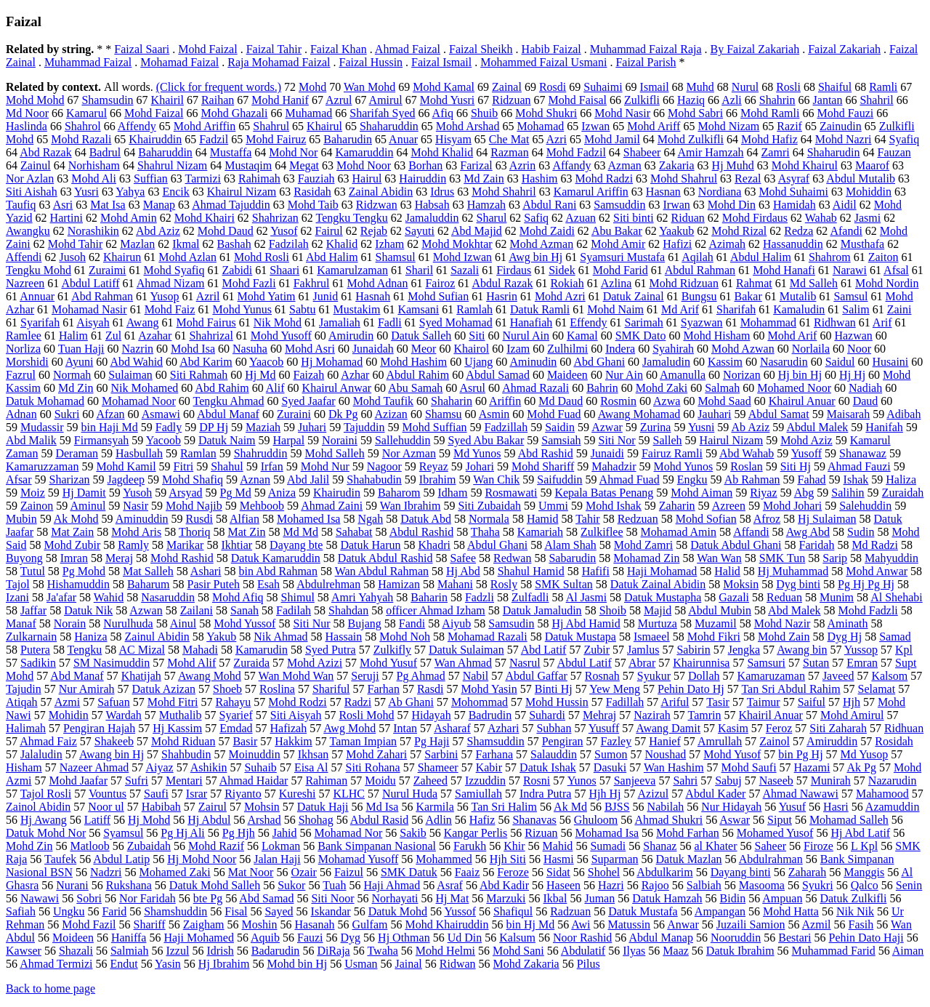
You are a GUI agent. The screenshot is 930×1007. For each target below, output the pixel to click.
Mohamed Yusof (775, 833)
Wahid (109, 597)
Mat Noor (251, 872)
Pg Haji (431, 741)
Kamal (582, 335)
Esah (268, 584)
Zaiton (883, 257)
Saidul (840, 362)
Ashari (206, 571)
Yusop (164, 296)
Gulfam (370, 924)
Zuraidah (903, 492)
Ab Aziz (750, 427)
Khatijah (141, 676)
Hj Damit (84, 492)
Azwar (607, 427)
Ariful (674, 702)
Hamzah (486, 204)
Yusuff (604, 728)
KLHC (349, 793)
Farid (114, 911)
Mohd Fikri (713, 636)
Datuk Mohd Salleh (214, 885)
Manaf (21, 623)
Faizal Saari (141, 49)
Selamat (877, 689)
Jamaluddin (432, 218)
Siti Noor (332, 898)
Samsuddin (619, 204)
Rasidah (312, 191)
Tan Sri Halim (504, 807)
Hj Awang (43, 820)
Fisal (236, 911)
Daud (865, 401)
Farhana (495, 754)
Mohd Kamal (443, 87)
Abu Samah (415, 388)
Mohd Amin (128, 218)
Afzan (110, 414)
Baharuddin (165, 152)
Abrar (641, 663)
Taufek (60, 859)
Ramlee (23, 335)
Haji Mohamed (198, 937)
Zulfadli (530, 597)
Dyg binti (798, 584)
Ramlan (198, 453)
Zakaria (677, 165)
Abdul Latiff (90, 283)
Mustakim (357, 309)
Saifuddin (559, 479)
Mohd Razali (81, 139)
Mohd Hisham (716, 335)
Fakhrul (312, 283)
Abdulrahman (771, 859)
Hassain (344, 636)
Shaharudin (833, 152)
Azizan (391, 414)
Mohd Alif (191, 663)
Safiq (536, 218)
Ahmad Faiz (48, 741)
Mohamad (540, 126)
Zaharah (807, 872)
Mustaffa (230, 152)
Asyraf (794, 178)
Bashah (234, 244)
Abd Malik (31, 440)
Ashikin (208, 767)
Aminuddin (142, 519)
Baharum (148, 584)
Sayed (278, 911)
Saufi (156, 793)
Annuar (37, 296)
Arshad (263, 820)
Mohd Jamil (612, 139)
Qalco (864, 885)
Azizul (653, 793)
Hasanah (314, 924)
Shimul (298, 597)
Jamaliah (339, 322)
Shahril (876, 100)
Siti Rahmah (199, 375)
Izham (389, 244)
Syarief (236, 715)
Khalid (342, 244)
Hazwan (853, 335)
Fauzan (894, 152)
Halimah (26, 728)
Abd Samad (266, 898)
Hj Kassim (177, 728)
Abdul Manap (660, 937)
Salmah (722, 388)
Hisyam (453, 139)
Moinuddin (254, 754)
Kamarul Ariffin (591, 191)
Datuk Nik (88, 610)
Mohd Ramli (769, 113)
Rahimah (259, 178)
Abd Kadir (504, 885)
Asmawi (161, 414)
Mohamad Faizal (179, 62)
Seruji (365, 676)
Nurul (745, 87)
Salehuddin (865, 506)
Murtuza (657, 623)
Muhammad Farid (834, 950)
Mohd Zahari (376, 754)
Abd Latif (544, 649)
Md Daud (560, 401)
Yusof (283, 231)
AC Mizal (141, 649)
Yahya (130, 191)
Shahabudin (374, 479)
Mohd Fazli (248, 283)
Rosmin (618, 401)
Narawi (850, 270)
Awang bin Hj (111, 754)
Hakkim (293, 741)
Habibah (161, 807)
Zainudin (841, 126)
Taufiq (21, 204)
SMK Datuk (409, 872)
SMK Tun (782, 558)
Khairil (167, 100)
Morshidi (27, 362)
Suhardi (547, 715)
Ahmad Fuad (629, 479)
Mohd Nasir (622, 113)
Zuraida (251, 663)
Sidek (562, 270)
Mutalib (798, 296)
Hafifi (596, 571)
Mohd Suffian (435, 427)
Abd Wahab (746, 453)
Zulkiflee (602, 532)
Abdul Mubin (719, 610)
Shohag (316, 820)
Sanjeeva (635, 780)
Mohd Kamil (125, 466)
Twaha (382, 950)
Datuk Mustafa (643, 911)
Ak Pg (861, 767)
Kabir (489, 767)
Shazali (76, 950)
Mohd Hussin (557, 702)
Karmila (434, 807)
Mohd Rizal (739, 231)
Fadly (168, 427)
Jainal (408, 964)
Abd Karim (205, 362)
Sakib (413, 833)
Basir (244, 741)
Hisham (24, 767)
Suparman (615, 859)
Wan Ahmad (463, 663)
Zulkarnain (31, 636)
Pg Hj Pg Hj (866, 584)
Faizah (309, 375)
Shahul (227, 466)
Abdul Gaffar (536, 676)
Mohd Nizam (728, 126)
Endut (123, 964)
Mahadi (200, 649)
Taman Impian (363, 741)
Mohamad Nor (349, 833)
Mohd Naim (615, 309)
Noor (859, 348)
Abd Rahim (221, 388)
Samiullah (478, 793)
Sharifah (736, 309)
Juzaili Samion (750, 924)
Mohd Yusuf (388, 663)
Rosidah (894, 741)
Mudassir (42, 427)
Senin (909, 885)
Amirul (386, 100)
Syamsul (123, 833)
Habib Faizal (551, 49)
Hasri (836, 807)
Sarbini (441, 754)
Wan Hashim (674, 767)
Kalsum (517, 937)
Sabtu (302, 309)
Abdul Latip (121, 859)
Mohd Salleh (334, 453)
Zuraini (294, 414)
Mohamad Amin (678, 532)
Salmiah (129, 950)
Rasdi (430, 689)
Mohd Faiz (170, 309)
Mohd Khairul (805, 165)
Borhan (425, 165)
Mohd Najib (194, 506)
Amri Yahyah (362, 597)
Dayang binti (741, 872)
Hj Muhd (733, 165)
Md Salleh (814, 283)
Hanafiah (531, 322)
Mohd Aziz (806, 440)
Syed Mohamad (456, 322)
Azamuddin (892, 807)
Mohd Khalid (442, 152)
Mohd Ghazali (234, 113)
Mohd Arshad (468, 126)
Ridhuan (903, 728)
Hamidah (794, 204)
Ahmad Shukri (668, 820)
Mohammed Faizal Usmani (543, 62)
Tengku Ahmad (228, 401)
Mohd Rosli (261, 257)
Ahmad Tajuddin (231, 204)
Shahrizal (210, 335)
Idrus (442, 191)
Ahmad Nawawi (800, 793)
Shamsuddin (496, 741)
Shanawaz (862, 453)
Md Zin (75, 388)
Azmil (816, 924)
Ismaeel (652, 636)
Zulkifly (392, 649)
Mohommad (479, 702)
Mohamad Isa (607, 833)
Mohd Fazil (89, 924)
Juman (599, 898)
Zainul (35, 165)
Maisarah (848, 414)
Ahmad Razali (535, 388)
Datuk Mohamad (45, 401)
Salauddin (553, 754)
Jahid (284, 833)
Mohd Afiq (238, 597)
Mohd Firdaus (755, 218)
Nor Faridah (147, 898)
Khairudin (336, 492)
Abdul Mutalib (860, 178)
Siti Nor (616, 440)
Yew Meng (614, 689)
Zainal (507, 87)
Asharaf (452, 728)
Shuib (484, 113)
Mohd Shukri (546, 113)
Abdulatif (583, 950)
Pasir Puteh (213, 584)
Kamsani (418, 309)
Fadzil (213, 139)
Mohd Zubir (72, 545)
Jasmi (867, 218)
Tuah (334, 885)
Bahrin (602, 388)
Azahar (154, 335)
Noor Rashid (582, 937)
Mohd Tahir (75, 244)
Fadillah (625, 702)
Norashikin (93, 231)
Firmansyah (101, 440)
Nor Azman (409, 453)
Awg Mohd (349, 728)
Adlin (438, 820)
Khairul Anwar (337, 388)
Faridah (817, 545)
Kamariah (540, 532)
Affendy (137, 126)
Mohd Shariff (543, 466)
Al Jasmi (586, 597)
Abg (804, 492)
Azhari (503, 728)
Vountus (107, 793)
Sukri (67, 414)
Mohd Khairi (204, 218)
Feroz (779, 728)
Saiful (811, 702)
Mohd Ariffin (204, 126)
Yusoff (806, 453)
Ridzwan (376, 204)
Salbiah (704, 885)
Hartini (66, 218)
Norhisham (94, 165)
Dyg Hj (845, 636)
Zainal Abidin (381, 191)
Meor (424, 348)
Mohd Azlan (187, 257)
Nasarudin (784, 362)
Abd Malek (794, 610)
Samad (895, 636)
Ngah (370, 519)
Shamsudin (107, 100)
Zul (113, 335)
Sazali (464, 270)
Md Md (300, 532)
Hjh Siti (508, 859)
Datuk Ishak (547, 767)
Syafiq (904, 139)
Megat (304, 165)
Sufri (136, 780)
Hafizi (677, 244)
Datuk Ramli (540, 309)
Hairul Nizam (732, 440)
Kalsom (889, 676)
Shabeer (642, 152)
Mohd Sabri (695, 113)
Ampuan (782, 898)
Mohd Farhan (687, 833)
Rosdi (552, 87)
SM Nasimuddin (111, 663)
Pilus (588, 964)
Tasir (717, 702)
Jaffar (33, 610)
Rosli (788, 87)
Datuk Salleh (421, 335)
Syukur (654, 676)
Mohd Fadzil (576, 152)
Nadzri (106, 872)
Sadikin (38, 663)
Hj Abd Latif (860, 833)
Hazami (812, 767)
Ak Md (570, 807)
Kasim (733, 728)
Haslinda (26, 126)
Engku (692, 479)
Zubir (596, 649)
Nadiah (865, 388)
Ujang (478, 362)
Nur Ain (624, 375)
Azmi (67, 702)
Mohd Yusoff (281, 335)
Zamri (775, 152)
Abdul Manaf (228, 414)
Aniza (282, 492)
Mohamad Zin (646, 558)
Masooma (762, 885)
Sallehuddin (402, 440)
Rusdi (199, 519)
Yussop (861, 649)
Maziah (263, 427)
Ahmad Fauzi (859, 466)
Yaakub (676, 231)
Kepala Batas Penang (603, 492)
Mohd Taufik (383, 401)
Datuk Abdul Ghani (735, 545)
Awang (142, 322)
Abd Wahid (136, 362)
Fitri (184, 466)
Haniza (90, 636)
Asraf (450, 885)
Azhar (355, 375)
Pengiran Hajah (99, 728)
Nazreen (25, 283)
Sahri (685, 780)
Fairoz (440, 283)
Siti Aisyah (296, 715)
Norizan (742, 375)
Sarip (834, 558)
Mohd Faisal (578, 100)
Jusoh (72, 257)
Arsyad (185, 492)
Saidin (560, 427)
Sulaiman (130, 375)
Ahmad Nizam (171, 283)
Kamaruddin (364, 152)
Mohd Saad (724, 401)
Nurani (72, 885)
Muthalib (180, 715)
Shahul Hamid (531, 571)
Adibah (903, 414)
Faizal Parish (645, 62)
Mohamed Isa (309, 519)
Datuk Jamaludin (542, 610)
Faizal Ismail (441, 62)
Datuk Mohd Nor (46, 833)
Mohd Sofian (706, 519)
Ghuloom (596, 820)
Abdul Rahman (700, 270)
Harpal (289, 440)
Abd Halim (332, 257)
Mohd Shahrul (683, 178)
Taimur (763, 702)
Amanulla (682, 375)
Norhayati (395, 898)
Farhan (384, 689)
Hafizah (288, 728)
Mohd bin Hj (297, 964)
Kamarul (86, 113)
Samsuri (766, 663)
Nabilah (665, 807)
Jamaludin (666, 362)
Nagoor (384, 466)
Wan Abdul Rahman (382, 571)
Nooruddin (736, 937)
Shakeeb (114, 741)
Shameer (438, 767)
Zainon (36, 506)
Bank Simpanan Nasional (377, 846)
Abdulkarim (664, 872)
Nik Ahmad (280, 636)
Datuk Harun (370, 545)
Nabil (476, 676)
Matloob (89, 846)
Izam (518, 348)
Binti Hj (554, 689)
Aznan (255, 479)
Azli (731, 100)
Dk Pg (342, 414)
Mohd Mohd (35, 100)
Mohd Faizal (207, 49)
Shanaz (659, 846)
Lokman (281, 846)
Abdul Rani (549, 204)
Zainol (774, 741)
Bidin (733, 898)
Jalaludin (41, 754)
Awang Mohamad (639, 414)
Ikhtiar (236, 545)
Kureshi (297, 793)
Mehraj (599, 715)
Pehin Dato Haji (866, 937)
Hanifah (884, 427)
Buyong (24, 558)
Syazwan (702, 322)
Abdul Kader (715, 793)
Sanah (244, 610)
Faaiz (467, 872)
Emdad (235, 728)
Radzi (357, 702)
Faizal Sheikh (481, 49)
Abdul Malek (817, 427)
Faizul (348, 872)
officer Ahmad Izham (435, 610)
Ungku (69, 911)
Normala (489, 519)
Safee (463, 558)
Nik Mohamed (144, 388)
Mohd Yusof (732, 754)
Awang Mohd (209, 676)
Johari (480, 466)
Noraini (339, 440)
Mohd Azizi (314, 663)
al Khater (715, 846)
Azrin (522, 165)
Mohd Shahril (503, 191)
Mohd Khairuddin (446, 924)
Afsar (19, 479)
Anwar (683, 924)
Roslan (746, 466)
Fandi (412, 623)
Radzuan (570, 911)
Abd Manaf (76, 676)
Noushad (665, 754)
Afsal (896, 270)
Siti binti (633, 218)
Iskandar (331, 911)
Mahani (455, 584)
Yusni (701, 427)
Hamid (543, 519)
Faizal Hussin (371, 62)
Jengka (744, 649)
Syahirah (673, 348)
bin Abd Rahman (278, 571)
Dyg (351, 937)
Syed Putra (330, 649)
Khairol (471, 348)
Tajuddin (364, 427)
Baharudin (347, 139)
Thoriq (195, 532)
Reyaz (433, 466)
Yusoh (137, 492)
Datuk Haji (323, 807)
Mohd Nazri (843, 139)
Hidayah (430, 715)
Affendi (23, 257)
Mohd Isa (193, 348)
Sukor (291, 885)
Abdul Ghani (497, 545)
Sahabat (354, 532)
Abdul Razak (502, 283)
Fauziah (316, 178)
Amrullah (720, 741)
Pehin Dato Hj (691, 689)
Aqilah (697, 257)
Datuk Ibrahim (740, 950)
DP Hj (213, 427)
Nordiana (720, 191)
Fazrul (21, 375)
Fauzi (310, 937)
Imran (74, 558)
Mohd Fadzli (868, 610)
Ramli (883, 87)
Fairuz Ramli (672, 453)
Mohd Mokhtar (456, 244)
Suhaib (260, 767)
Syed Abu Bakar (486, 440)
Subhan (553, 728)
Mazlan (137, 244)
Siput (779, 820)
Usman (360, 964)
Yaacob (266, 362)
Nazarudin (892, 780)
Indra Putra (545, 793)
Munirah (831, 780)
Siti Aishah (31, 191)
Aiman (908, 950)
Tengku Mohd (38, 270)
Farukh (469, 846)
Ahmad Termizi (56, 964)
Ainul (183, 623)
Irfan (272, 466)
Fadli (390, 322)
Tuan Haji (81, 348)
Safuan (113, 702)
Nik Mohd (278, 322)
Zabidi (237, 270)
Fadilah (293, 610)
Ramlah (474, 309)
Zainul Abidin (157, 636)
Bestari (794, 937)
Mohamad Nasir (89, 309)
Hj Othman (404, 937)
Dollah (704, 676)
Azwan (145, 610)
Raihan (217, 100)
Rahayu (233, 702)
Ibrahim (437, 479)
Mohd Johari (792, 506)
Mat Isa (107, 204)
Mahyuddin (891, 558)
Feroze (513, 872)
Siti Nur (311, 623)
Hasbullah (139, 453)
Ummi (553, 506)
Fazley (616, 741)
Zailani (196, 610)
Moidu (380, 780)
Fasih (861, 924)
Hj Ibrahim (224, 964)
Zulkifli (642, 100)
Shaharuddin (389, 126)
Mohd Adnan (377, 283)
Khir (514, 846)
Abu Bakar (616, 231)
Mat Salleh (148, 571)
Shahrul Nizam (172, 165)
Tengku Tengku (352, 218)
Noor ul (106, 807)
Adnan (21, 414)
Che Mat (509, 139)
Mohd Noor (363, 165)
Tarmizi (203, 178)
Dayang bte (296, 545)
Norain (70, 623)
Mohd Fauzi (845, 113)
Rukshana (129, 885)
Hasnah (372, 296)
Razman (509, 152)
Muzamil (716, 623)
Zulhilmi (567, 348)
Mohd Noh (404, 636)
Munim (837, 597)
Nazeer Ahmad (94, 767)
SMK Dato (640, 335)
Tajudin (23, 689)
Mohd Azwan (743, 348)
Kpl (904, 649)
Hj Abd (463, 571)
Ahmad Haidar (253, 780)
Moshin (260, 924)
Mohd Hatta (791, 911)
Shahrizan (275, 218)
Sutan (816, 663)
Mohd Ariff (653, 126)
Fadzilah (289, 244)
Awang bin (802, 649)
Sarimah (644, 322)
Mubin (21, 519)
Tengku (85, 649)
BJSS (617, 807)
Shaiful (835, 87)
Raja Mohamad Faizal (278, 62)
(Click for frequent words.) (218, 87)
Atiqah (22, 702)
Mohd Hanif (280, 100)
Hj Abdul (208, 820)
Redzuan (638, 519)
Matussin (628, 924)
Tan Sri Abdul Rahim (790, 689)
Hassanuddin (793, 244)
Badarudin (275, 950)
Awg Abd (808, 532)
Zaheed (430, 780)
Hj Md (260, 375)
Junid (326, 296)
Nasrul (525, 663)
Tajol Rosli (45, 793)
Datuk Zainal (633, 296)
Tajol (18, 584)
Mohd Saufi (749, 767)
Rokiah (566, 283)
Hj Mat (452, 898)
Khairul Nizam (242, 191)
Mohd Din (732, 204)
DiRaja (333, 950)
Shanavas (534, 820)
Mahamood (882, 793)
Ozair (304, 872)
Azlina (616, 283)
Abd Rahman (102, 296)
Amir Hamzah (711, 152)
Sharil (419, 270)
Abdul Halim (760, 257)
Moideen (73, 937)
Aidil (845, 204)
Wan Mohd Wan (296, 676)
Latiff (97, 820)
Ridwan (458, 964)
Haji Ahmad (391, 885)
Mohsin (262, 807)
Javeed (838, 676)
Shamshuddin (175, 911)
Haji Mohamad (662, 571)
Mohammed (444, 859)
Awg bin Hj (535, 257)
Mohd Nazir (782, 623)
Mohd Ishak (614, 506)
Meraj (119, 558)
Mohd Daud (226, 231)
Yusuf (792, 807)
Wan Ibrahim (410, 506)
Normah (72, 375)
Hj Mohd (149, 820)
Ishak (856, 479)
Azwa (666, 401)
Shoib (612, 610)
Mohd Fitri (172, 702)
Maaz (676, 950)
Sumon (610, 754)
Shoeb (227, 689)
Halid (727, 571)
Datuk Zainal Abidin (658, 584)
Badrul (105, 152)
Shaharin (451, 401)
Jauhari (714, 414)
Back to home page (50, 988)
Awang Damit (668, 728)
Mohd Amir (618, 244)
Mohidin (69, 715)
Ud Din (465, 937)
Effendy (588, 322)
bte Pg (207, 898)
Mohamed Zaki (175, 872)
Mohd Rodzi (297, 702)
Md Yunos (477, 453)
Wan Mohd (369, 87)
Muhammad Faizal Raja (646, 49)
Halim (73, 335)
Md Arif (680, 309)
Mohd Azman (542, 244)
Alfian (244, 519)
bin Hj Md (530, 924)
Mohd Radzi (604, 178)
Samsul (850, 296)
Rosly (503, 584)
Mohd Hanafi (784, 270)
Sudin (860, 532)
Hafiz (482, 820)
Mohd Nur (325, 466)
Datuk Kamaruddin (275, 558)
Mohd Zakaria (526, 964)
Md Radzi (875, 545)
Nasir (135, 506)
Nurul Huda (409, 793)
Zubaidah (149, 846)
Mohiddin (868, 191)
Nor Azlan (30, 178)
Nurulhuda (128, 623)
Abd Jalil (308, 479)
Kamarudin (261, 649)
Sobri (89, 898)
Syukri (817, 885)
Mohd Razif (216, 846)
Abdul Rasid (379, 820)
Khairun (122, 257)
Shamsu (443, 414)
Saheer (771, 846)
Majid (657, 610)
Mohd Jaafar (78, 780)
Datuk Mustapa (580, 636)
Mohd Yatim (267, 296)
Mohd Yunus (242, 309)
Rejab (373, 231)
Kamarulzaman (352, 270)
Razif (789, 126)
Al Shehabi (896, 597)
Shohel (604, 872)
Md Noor (27, 113)
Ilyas (634, 950)
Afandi (846, 231)
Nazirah (652, 715)
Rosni (536, 780)
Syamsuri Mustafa (622, 257)
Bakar (748, 296)
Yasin (168, 964)
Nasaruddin (168, 597)
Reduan (784, 597)
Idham (453, 492)
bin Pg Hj (800, 754)
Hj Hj (852, 375)
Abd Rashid (545, 453)
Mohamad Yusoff (358, 859)
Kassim (725, 362)
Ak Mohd (76, 519)
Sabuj (728, 780)
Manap (159, 204)
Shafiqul (513, 911)
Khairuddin (155, 139)
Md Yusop (865, 754)
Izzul (177, 950)
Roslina (277, 689)
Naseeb (776, 780)
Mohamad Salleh (849, 820)
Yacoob (163, 440)
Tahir (587, 519)
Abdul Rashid (421, 532)
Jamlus (643, 649)
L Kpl (864, 846)
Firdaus (513, 270)
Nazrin (138, 348)
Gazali (734, 597)
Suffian (151, 178)
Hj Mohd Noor (201, 859)
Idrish (219, 950)
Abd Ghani (599, 362)
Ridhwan (835, 322)
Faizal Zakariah (844, 49)
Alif (275, 388)
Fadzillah (506, 427)
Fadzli (479, 597)
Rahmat (754, 283)
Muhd (700, 87)
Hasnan (663, 191)
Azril (208, 296)
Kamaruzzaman (42, 466)
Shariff (150, 924)
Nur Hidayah (731, 807)
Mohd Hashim (413, 362)
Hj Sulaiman (827, 519)
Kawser (23, 950)
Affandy (571, 165)
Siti (477, 335)
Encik (175, 191)
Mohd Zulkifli (691, 139)
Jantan (828, 100)
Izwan (595, 126)
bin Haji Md (109, 427)
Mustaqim (248, 165)
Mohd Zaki (662, 388)
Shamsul (396, 257)
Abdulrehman (328, 584)
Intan (405, 728)
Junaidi (607, 453)
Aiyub (456, 623)
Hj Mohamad (332, 362)
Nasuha (249, 348)
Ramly (133, 545)
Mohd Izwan (462, 257)
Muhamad (308, 113)
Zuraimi (107, 270)
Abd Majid (476, 231)
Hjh (851, 702)
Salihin (847, 492)
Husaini (891, 362)
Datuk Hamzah (667, 898)
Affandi (751, 532)
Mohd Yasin (489, 689)
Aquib (265, 937)
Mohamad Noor (139, 401)
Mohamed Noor (794, 388)
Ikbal (555, 898)
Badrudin (490, 715)
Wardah (124, 715)
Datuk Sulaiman (466, 649)
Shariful (331, 689)
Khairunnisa (701, 663)
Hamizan (399, 584)
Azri (556, 139)
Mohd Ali (93, 178)
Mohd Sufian (438, 296)
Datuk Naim (227, 440)
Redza (798, 231)
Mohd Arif (792, 335)
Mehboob (262, 506)
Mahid (558, 846)
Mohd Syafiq (174, 270)
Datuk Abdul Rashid (385, 558)
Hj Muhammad (793, 571)
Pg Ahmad (421, 676)
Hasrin (501, 296)
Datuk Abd (425, 519)
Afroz (766, 519)
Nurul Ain (526, 335)
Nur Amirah (87, 689)
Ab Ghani (411, 702)
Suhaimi (602, 87)
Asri (63, 204)
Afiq (442, 113)
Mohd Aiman (701, 492)
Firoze (818, 846)
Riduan (688, 218)
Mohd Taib (313, 204)
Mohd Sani (518, 950)
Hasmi (558, 859)
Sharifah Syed (382, 113)
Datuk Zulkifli (853, 898)
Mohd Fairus (206, 322)
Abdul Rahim (418, 375)
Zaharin (677, 506)
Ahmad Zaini (332, 506)
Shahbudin (186, 754)
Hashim (540, 178)
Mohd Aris (136, 532)
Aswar (734, 820)
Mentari (184, 780)
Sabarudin (572, 558)
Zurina (655, 427)
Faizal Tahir (274, 49)
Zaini (899, 309)
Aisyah (92, 322)
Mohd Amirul (852, 715)
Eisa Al (311, 767)
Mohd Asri (310, 348)
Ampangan (720, 911)
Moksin (741, 584)
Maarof (872, 165)
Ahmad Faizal (407, 49)
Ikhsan (313, 754)
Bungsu (699, 296)
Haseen (563, 885)
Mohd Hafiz (769, 139)
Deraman (76, 453)
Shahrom (830, 257)
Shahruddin (261, 453)
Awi (580, 924)
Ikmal (185, 244)
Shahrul (271, 126)
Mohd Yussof (244, 623)
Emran (862, 663)
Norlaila (811, 348)
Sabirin (693, 649)
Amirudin (350, 335)
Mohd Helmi (445, 950)
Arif (882, 322)
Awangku (28, 231)
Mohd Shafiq (192, 479)
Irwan (676, 204)
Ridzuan (511, 100)
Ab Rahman (752, 479)
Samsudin (511, 623)
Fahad (812, 479)
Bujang (364, 623)
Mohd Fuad (554, 414)
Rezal (748, 178)
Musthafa (862, 244)
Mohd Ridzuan (684, 283)
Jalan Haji (277, 859)
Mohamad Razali (487, 636)
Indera (620, 348)
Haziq (691, 100)
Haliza (901, 479)
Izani (17, 597)
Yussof (460, 911)
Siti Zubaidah (489, 506)
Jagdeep (126, 479)
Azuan (580, 218)
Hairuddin (422, 178)
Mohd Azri (560, 296)
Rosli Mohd (366, 715)
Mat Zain (72, 532)
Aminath (848, 623)
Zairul (212, 807)
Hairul (366, 178)
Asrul (472, 388)
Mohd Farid (620, 270)
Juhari (312, 427)
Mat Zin (246, 532)
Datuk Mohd (397, 911)
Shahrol (83, 126)
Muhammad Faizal (88, 62)
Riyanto (243, 793)
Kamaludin (799, 309)
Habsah (432, 204)
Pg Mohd (83, 571)
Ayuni (79, 362)
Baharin (429, 597)
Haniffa (129, 937)
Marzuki (505, 898)
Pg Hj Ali (182, 833)
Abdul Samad (498, 375)
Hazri (611, 885)
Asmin (494, 414)
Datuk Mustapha (662, 597)
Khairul (324, 126)
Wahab (821, 218)
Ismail (654, 87)
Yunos (582, 780)
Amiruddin (831, 741)
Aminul (87, 506)
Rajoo (655, 885)
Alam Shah (570, 545)
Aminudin (533, 362)
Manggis (864, 872)
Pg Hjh (238, 833)
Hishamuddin (78, 584)
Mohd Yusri (447, 100)
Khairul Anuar (802, 401)
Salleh (667, 440)
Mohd (312, 87)
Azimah (726, 244)
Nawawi (39, 898)
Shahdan (348, 610)
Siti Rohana (373, 767)
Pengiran (562, 741)
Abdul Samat (778, 414)
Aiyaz (159, 767)
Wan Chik (496, 479)
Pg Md (235, 492)
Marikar (185, 545)
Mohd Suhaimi (793, 191)
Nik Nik (855, 911)
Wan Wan (719, 558)
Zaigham (204, 924)
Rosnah (602, 676)
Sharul (492, 218)
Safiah (21, 911)
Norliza (23, 348)
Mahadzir (613, 466)
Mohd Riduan (183, 741)
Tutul (32, 571)
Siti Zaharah (838, 728)
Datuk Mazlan (689, 859)
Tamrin (704, 715)
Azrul (339, 100)
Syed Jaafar (308, 401)
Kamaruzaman (771, 676)
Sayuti (419, 231)
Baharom (399, 492)
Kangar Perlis (476, 833)
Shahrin (777, 100)
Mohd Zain (784, 636)
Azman (625, 165)
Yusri (86, 191)
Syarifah (40, 322)
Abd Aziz (158, 231)
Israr (196, 793)
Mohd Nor (293, 152)
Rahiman (326, 780)
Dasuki (610, 767)
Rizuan (541, 833)
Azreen (728, 506)
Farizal (476, 165)
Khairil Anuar (771, 715)
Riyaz (763, 492)
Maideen (567, 375)
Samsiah (561, 440)
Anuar (403, 139)
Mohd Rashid (182, 558)
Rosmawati (511, 492)
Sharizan (69, 479)
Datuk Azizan (164, 689)
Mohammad (768, 322)
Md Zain (484, 178)
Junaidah (373, 348)
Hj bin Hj (800, 375)
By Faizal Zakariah (755, 49)
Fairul (329, 231)
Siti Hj (795, 466)
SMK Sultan (564, 584)
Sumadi (608, 846)
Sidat (558, 872)
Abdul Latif (584, 663)
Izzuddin (485, 780)
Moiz (32, 492)
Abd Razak (46, 152)
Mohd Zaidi (547, 231)
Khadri (434, 545)
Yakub (221, 636)
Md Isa (382, 807)
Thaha (485, 532)
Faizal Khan (338, 49)
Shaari (284, 270)
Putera (35, 649)
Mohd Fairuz (276, 139)
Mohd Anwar (876, 571)
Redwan (512, 558)
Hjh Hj (604, 793)
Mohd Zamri (643, 545)
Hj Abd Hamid (585, 623)
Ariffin (505, 401)
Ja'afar (61, 597)
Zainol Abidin (38, 807)
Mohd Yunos (683, 466)
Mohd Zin (29, 846)
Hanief (665, 741)
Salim (855, 309)
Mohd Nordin (887, 283)
